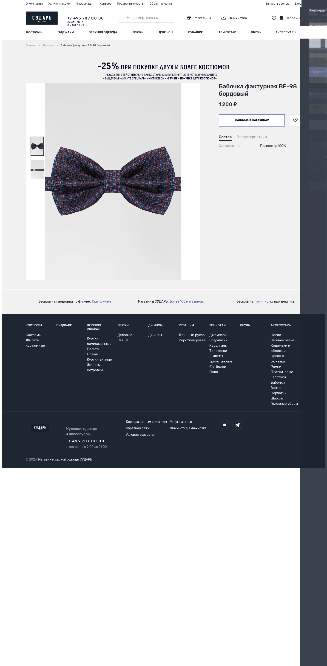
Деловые (124, 335)
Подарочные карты (130, 3)
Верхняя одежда (103, 32)
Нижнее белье (282, 340)
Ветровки (95, 370)
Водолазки (218, 340)
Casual (122, 340)
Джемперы (218, 335)
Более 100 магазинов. (187, 301)
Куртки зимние (99, 359)
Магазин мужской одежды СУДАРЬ (65, 459)
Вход (297, 3)
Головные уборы (284, 404)
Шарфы (277, 398)
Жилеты (94, 365)
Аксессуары (286, 32)
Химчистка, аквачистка (188, 428)
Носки (276, 335)
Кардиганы (218, 345)
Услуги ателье (181, 422)
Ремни (276, 367)
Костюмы (34, 32)
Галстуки (278, 377)
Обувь (256, 32)
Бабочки (278, 382)
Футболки (217, 367)
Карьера (105, 3)
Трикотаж (227, 32)
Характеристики (252, 137)
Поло (213, 372)
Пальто (93, 349)
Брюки (138, 32)
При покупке (101, 301)
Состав (225, 137)
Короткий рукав (192, 340)
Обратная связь (161, 3)
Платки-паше (282, 372)
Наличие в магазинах (252, 120)
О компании (34, 3)
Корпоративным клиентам (146, 422)
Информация (85, 3)
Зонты (276, 388)
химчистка (264, 301)
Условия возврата (140, 435)
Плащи (92, 354)
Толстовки (218, 351)
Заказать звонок (277, 3)
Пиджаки (66, 32)
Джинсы (166, 32)
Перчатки (279, 393)
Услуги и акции (59, 3)
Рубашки (195, 32)
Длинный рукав (192, 335)
